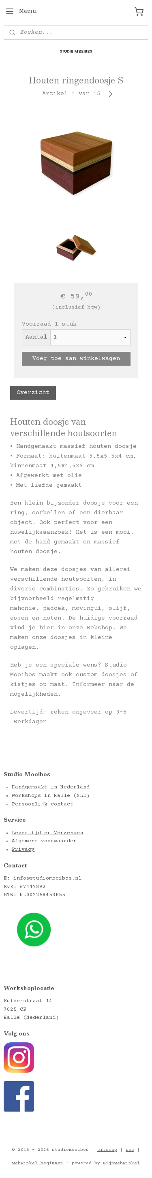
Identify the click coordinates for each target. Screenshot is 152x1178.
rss (130, 1149)
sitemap (107, 1149)
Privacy (23, 849)
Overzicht (33, 392)
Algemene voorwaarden (44, 841)
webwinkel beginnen (37, 1163)
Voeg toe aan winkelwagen (76, 358)
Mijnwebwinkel (121, 1163)
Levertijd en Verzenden (47, 833)
